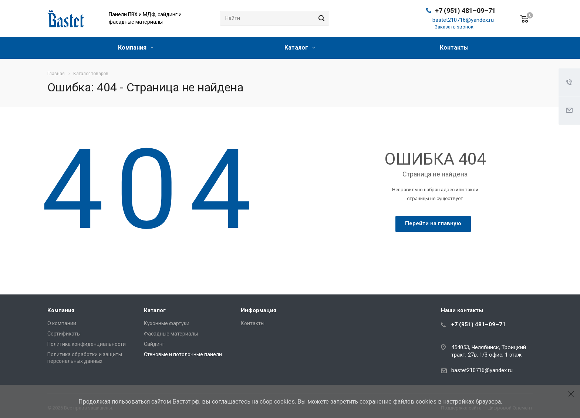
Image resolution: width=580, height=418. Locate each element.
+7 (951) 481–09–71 (465, 10)
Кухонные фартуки (166, 323)
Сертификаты (64, 334)
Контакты (454, 47)
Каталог (299, 47)
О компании (61, 323)
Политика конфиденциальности (86, 344)
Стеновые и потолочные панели (183, 354)
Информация (258, 310)
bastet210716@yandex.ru (463, 20)
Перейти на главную (433, 223)
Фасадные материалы (171, 334)
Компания (136, 47)
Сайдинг (154, 344)
